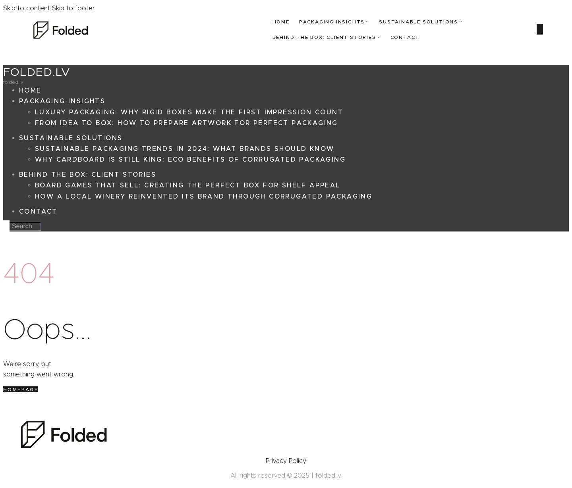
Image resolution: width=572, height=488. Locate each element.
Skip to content (26, 8)
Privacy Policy (286, 461)
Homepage (20, 389)
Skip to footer (73, 8)
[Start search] (540, 29)
